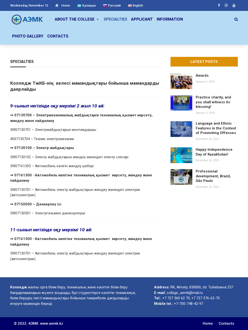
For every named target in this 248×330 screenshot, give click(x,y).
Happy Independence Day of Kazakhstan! (214, 152)
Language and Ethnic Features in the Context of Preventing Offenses (216, 128)
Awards (202, 75)
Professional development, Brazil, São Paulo (213, 176)
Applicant (142, 19)
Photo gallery (27, 36)
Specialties (115, 19)
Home (62, 5)
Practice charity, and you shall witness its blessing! (213, 102)
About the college (74, 19)
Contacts (57, 36)
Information (170, 19)
